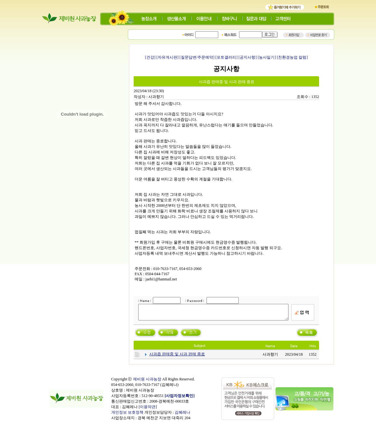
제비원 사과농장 (147, 382)
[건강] (150, 57)
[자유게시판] (167, 57)
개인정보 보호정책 (127, 415)
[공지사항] (247, 57)
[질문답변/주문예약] (197, 57)
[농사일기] (267, 57)
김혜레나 (182, 415)
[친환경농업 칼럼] (292, 57)
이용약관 (147, 409)
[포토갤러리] (226, 57)
